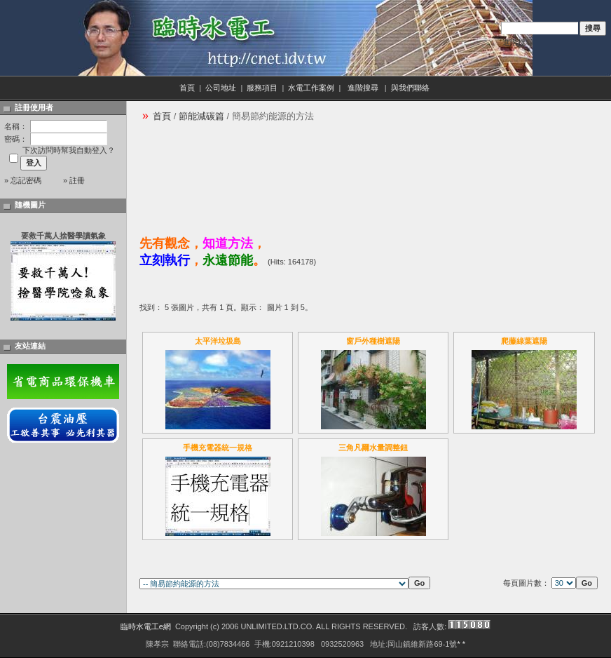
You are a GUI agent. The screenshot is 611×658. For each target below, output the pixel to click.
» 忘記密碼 (22, 180)
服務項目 (262, 87)
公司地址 (220, 87)
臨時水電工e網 (146, 626)
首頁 (187, 87)
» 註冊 (74, 180)
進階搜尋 (517, 42)
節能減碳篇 (201, 116)
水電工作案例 (311, 87)
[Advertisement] (201, 174)
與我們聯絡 (411, 87)
